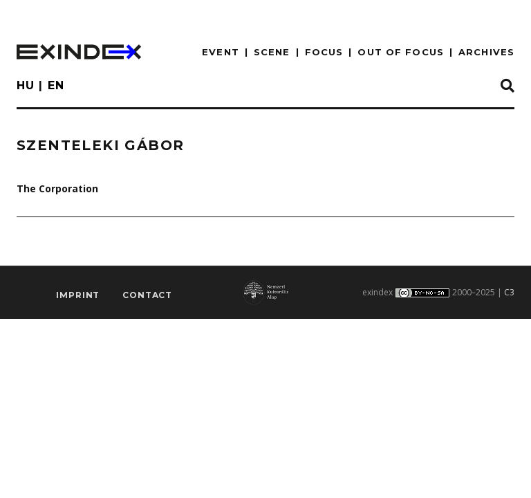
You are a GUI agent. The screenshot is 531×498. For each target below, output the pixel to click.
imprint (78, 295)
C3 (509, 292)
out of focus (400, 51)
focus (324, 51)
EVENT (220, 51)
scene (272, 51)
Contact (147, 295)
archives (486, 51)
